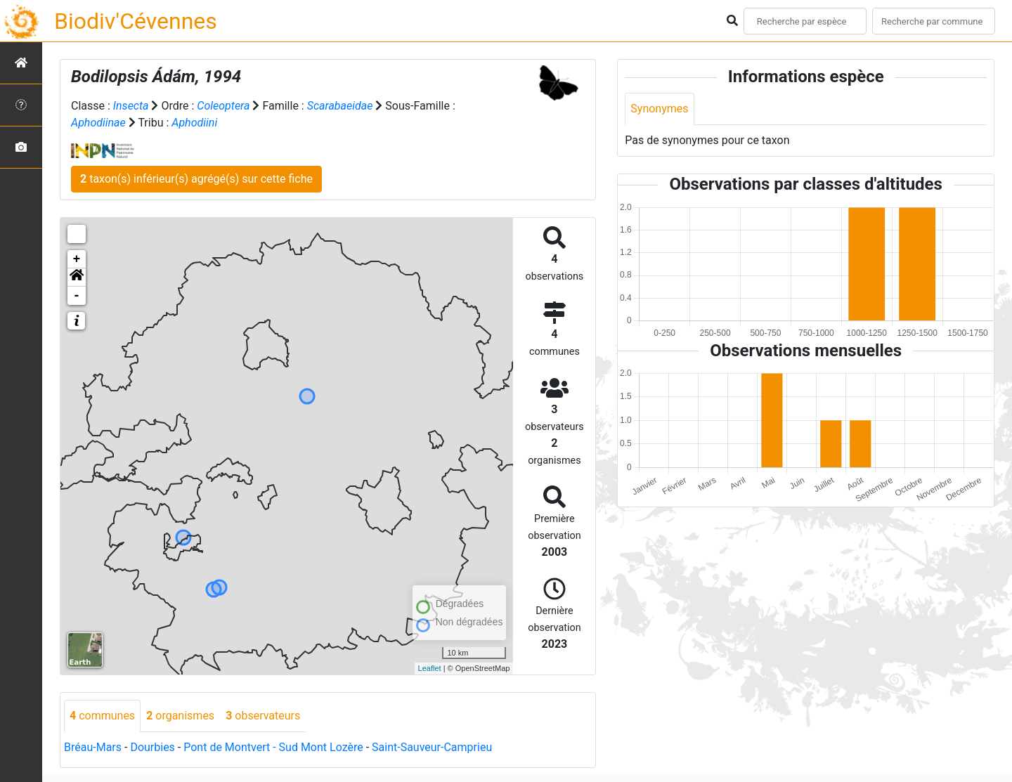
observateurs (263, 715)
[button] (76, 277)
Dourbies (152, 747)
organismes (180, 715)
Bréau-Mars (93, 747)
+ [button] (77, 259)
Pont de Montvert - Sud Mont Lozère (273, 747)
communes (102, 715)
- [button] (77, 295)
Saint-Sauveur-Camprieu (432, 747)
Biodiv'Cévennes (135, 21)
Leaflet (429, 668)
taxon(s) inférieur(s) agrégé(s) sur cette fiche (196, 178)
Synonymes (659, 108)
